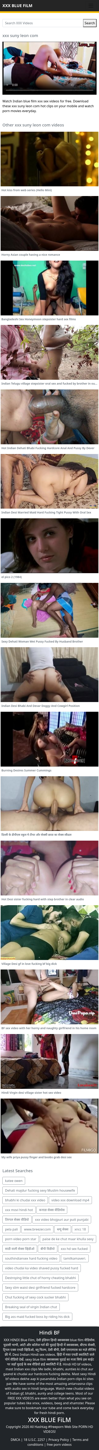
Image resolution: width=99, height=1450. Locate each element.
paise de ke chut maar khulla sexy (68, 1239)
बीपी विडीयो (47, 1248)
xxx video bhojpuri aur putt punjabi (61, 1219)
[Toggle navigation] (91, 6)
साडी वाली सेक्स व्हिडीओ (19, 1248)
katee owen (13, 1180)
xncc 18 (80, 1229)
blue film (76, 1340)
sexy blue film (35, 1359)
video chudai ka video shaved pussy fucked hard (41, 1268)
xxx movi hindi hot (19, 1210)
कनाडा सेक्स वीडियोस (52, 1210)
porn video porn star (20, 1239)
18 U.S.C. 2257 (34, 1439)
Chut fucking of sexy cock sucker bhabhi (35, 1297)
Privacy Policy (58, 1439)
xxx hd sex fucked (74, 1248)
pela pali (11, 1229)
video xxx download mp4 (70, 1200)
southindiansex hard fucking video (31, 1258)
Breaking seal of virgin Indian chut (31, 1307)
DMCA (15, 1439)
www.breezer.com (37, 1229)
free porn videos (59, 1444)
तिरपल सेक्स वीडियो (17, 1219)
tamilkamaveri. (75, 1258)
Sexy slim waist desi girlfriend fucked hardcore (40, 1287)
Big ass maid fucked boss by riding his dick (37, 1316)
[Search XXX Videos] (42, 23)
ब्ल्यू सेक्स (62, 1229)
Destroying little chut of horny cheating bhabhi (40, 1278)
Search (90, 23)
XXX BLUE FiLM (17, 5)
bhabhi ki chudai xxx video (25, 1200)
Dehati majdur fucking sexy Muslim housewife (40, 1190)
